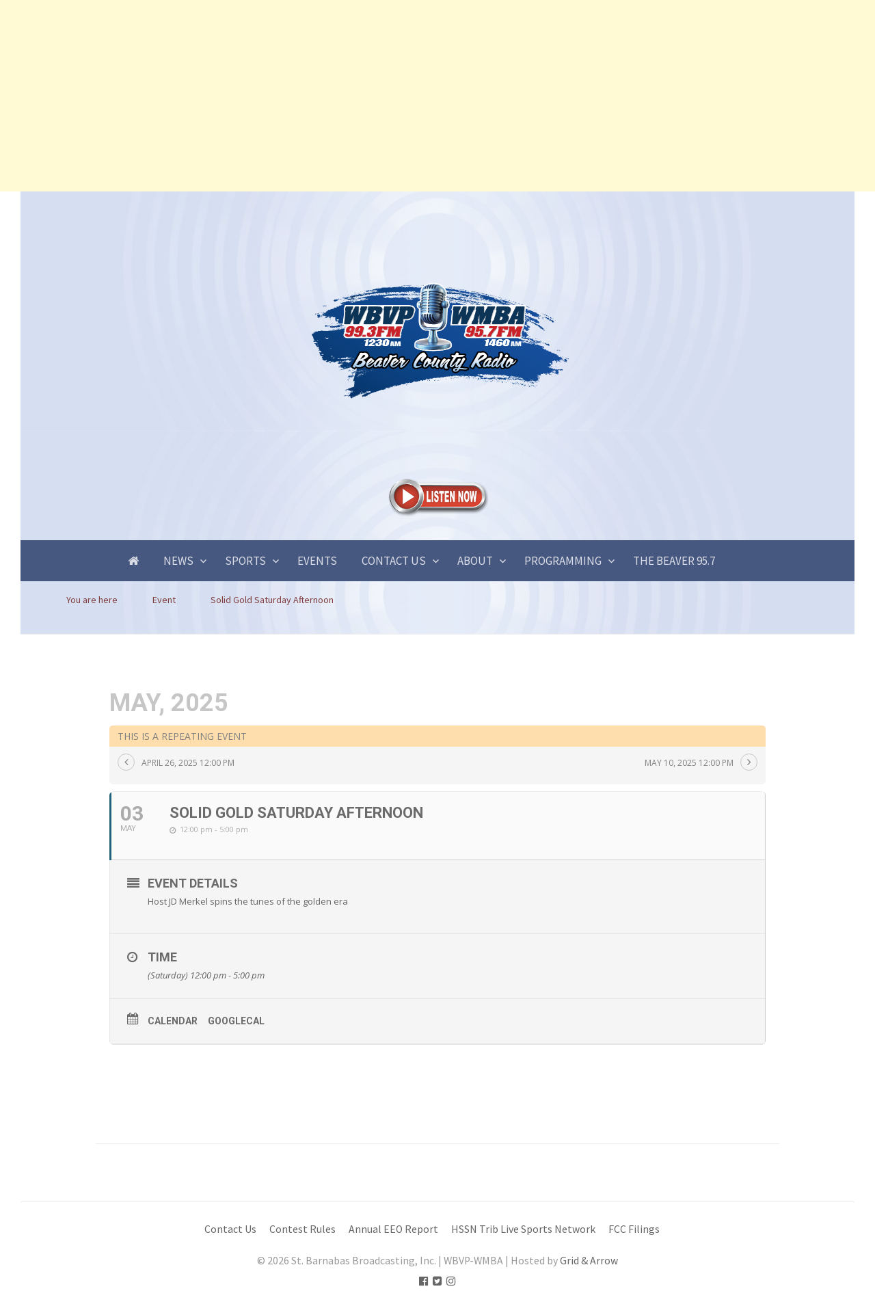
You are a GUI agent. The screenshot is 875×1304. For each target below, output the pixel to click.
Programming (563, 560)
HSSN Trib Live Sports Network (523, 1229)
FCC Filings (634, 1229)
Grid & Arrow (589, 1260)
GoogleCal (236, 1020)
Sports (245, 560)
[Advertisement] (410, 95)
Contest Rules (302, 1229)
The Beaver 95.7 (674, 560)
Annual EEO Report (393, 1229)
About (475, 560)
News (178, 560)
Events (317, 560)
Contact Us (394, 560)
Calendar (173, 1020)
